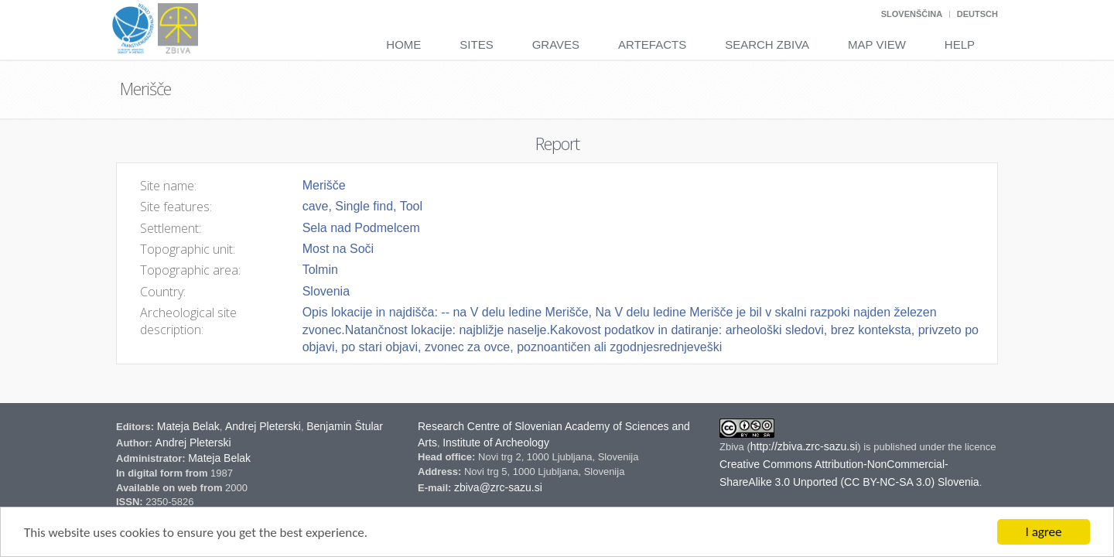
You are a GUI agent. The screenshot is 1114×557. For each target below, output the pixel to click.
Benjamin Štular (344, 426)
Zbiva (733, 447)
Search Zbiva (767, 44)
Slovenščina (911, 14)
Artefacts (652, 44)
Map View (877, 44)
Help (960, 44)
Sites (476, 44)
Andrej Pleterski (263, 426)
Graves (555, 44)
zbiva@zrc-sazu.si (498, 487)
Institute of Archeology (496, 442)
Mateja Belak (188, 426)
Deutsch (977, 14)
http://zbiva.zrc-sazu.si (804, 446)
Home (403, 44)
